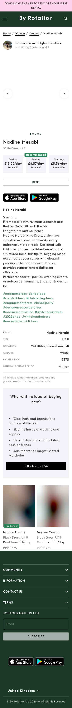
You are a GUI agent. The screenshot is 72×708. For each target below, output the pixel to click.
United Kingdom (21, 690)
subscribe (36, 636)
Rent (36, 182)
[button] (36, 570)
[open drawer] (4, 19)
